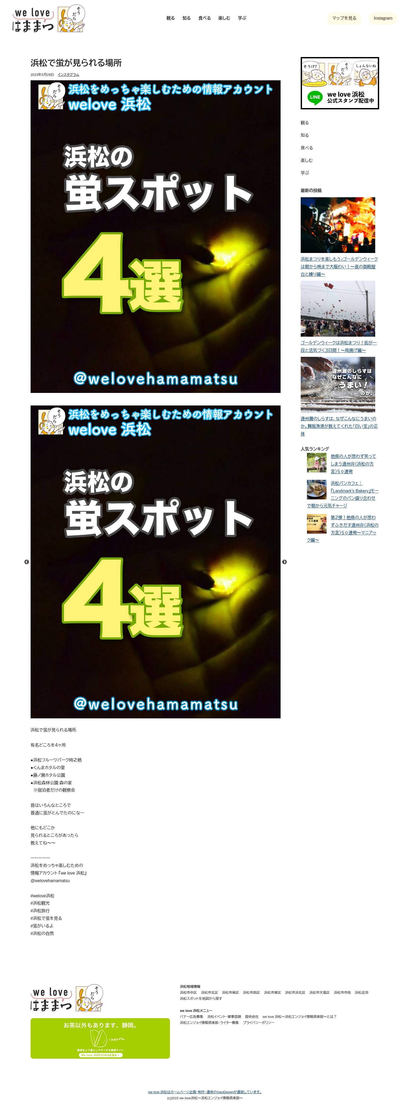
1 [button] (147, 716)
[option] (156, 562)
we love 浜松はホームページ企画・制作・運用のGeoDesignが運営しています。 (205, 1092)
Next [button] (284, 562)
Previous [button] (26, 562)
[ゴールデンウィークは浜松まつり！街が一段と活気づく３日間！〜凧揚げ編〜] (338, 310)
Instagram (383, 18)
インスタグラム (68, 75)
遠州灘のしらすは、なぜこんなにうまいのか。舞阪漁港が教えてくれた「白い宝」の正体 (339, 426)
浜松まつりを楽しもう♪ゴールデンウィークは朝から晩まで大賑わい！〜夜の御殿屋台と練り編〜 (339, 267)
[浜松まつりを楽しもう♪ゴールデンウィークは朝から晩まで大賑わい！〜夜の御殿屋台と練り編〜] (338, 226)
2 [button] (155, 716)
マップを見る (344, 18)
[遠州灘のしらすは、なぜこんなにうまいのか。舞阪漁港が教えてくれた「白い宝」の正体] (338, 386)
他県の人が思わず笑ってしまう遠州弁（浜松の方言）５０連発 (353, 464)
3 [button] (163, 716)
